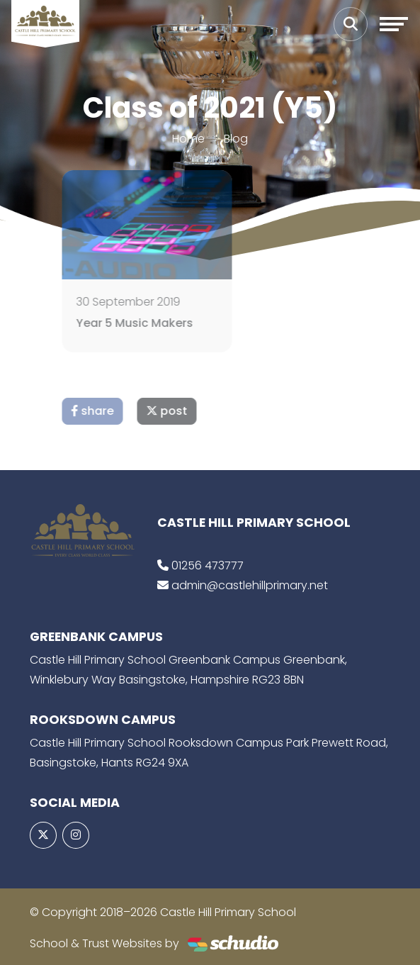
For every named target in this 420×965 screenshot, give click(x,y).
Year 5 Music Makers (151, 323)
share (110, 411)
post (184, 411)
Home (188, 138)
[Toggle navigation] (394, 24)
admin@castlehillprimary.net (249, 585)
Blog (236, 138)
